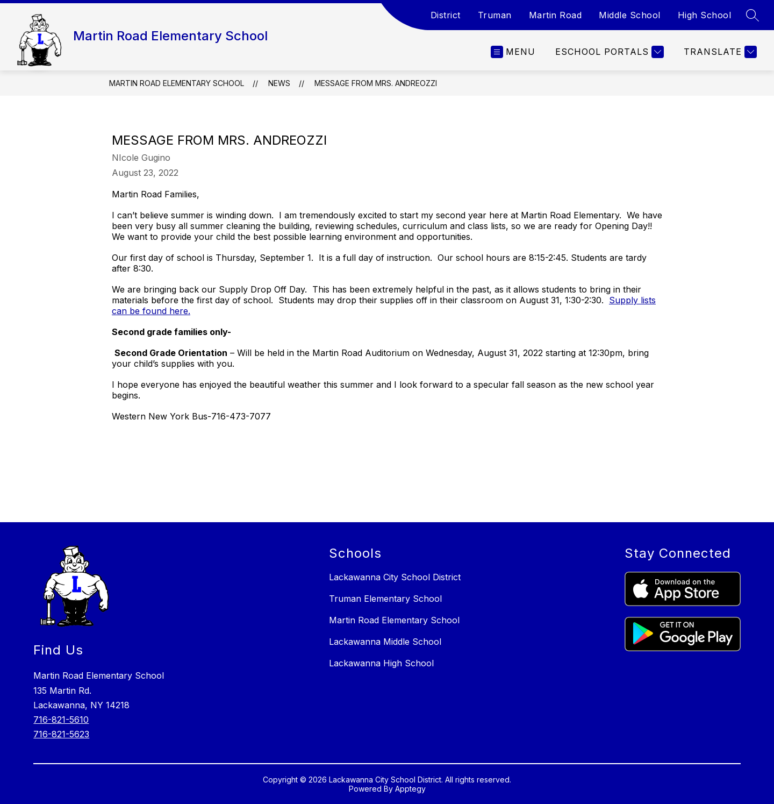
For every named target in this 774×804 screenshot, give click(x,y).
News (279, 83)
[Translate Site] (719, 52)
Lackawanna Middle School (385, 641)
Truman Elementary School (385, 598)
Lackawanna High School (381, 663)
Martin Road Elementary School (176, 83)
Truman (495, 15)
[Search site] (752, 15)
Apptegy (410, 788)
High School (705, 15)
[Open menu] (513, 52)
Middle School (630, 15)
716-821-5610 (61, 719)
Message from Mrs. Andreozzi (375, 83)
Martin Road (555, 15)
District (446, 15)
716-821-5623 (61, 734)
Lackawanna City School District (395, 577)
